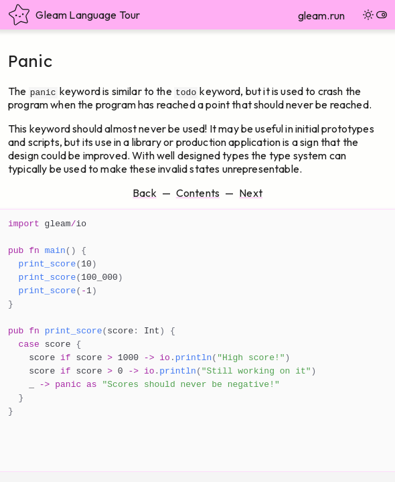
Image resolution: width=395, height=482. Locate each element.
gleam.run (321, 15)
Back (145, 192)
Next (250, 192)
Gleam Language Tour (74, 14)
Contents (198, 192)
